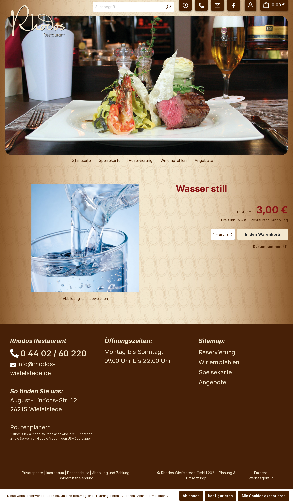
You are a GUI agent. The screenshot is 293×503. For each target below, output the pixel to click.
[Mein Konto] (250, 5)
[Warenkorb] (274, 5)
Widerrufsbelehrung (76, 478)
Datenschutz (78, 473)
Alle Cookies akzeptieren (263, 496)
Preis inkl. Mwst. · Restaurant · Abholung (254, 220)
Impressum (55, 473)
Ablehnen (191, 496)
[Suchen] (168, 7)
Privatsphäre (32, 473)
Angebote (212, 382)
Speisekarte (215, 372)
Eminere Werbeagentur (261, 475)
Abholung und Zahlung (110, 473)
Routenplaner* (30, 427)
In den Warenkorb (262, 234)
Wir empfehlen (219, 362)
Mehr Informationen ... (152, 496)
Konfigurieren (220, 496)
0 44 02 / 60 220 (53, 353)
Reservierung (217, 352)
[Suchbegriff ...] (128, 7)
